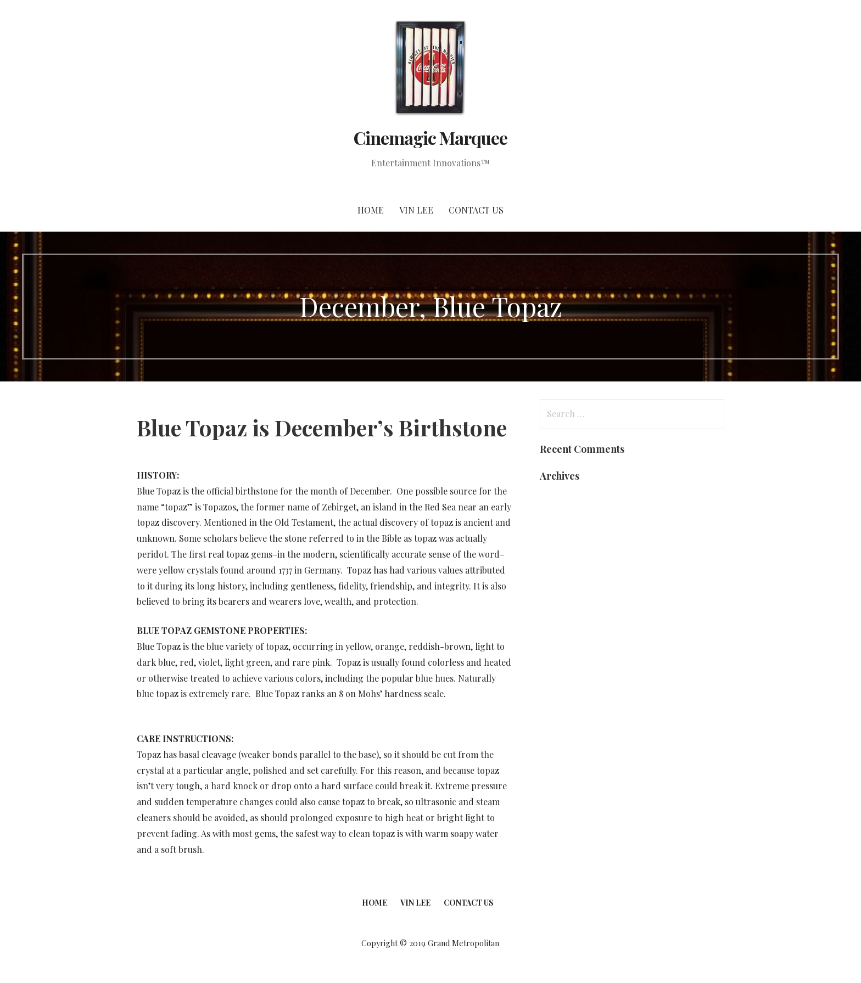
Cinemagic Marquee (431, 137)
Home (370, 210)
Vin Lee (416, 210)
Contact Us (476, 210)
